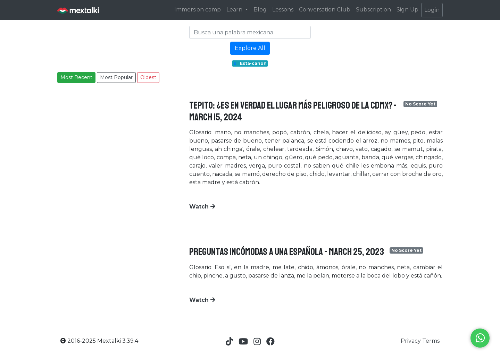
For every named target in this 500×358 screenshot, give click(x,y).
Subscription (373, 9)
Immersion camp (197, 9)
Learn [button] (235, 9)
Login (432, 10)
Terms (431, 341)
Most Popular (116, 77)
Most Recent (76, 77)
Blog (260, 9)
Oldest (148, 77)
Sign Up (407, 9)
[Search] (250, 32)
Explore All (250, 48)
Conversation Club (324, 9)
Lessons (282, 9)
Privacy (411, 341)
